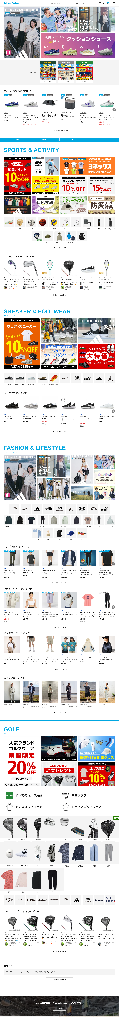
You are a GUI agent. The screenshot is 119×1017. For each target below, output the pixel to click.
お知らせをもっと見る (59, 979)
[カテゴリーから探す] (83, 3)
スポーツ (17, 139)
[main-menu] (113, 3)
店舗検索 (60, 1008)
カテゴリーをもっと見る (59, 248)
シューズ (44, 139)
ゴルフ (100, 139)
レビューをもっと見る (59, 295)
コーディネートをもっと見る (59, 713)
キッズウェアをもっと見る (59, 669)
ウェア (73, 139)
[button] (114, 109)
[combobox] (61, 3)
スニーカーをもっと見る (59, 431)
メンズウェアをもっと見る (59, 582)
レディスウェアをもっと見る (59, 627)
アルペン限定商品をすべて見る (59, 130)
